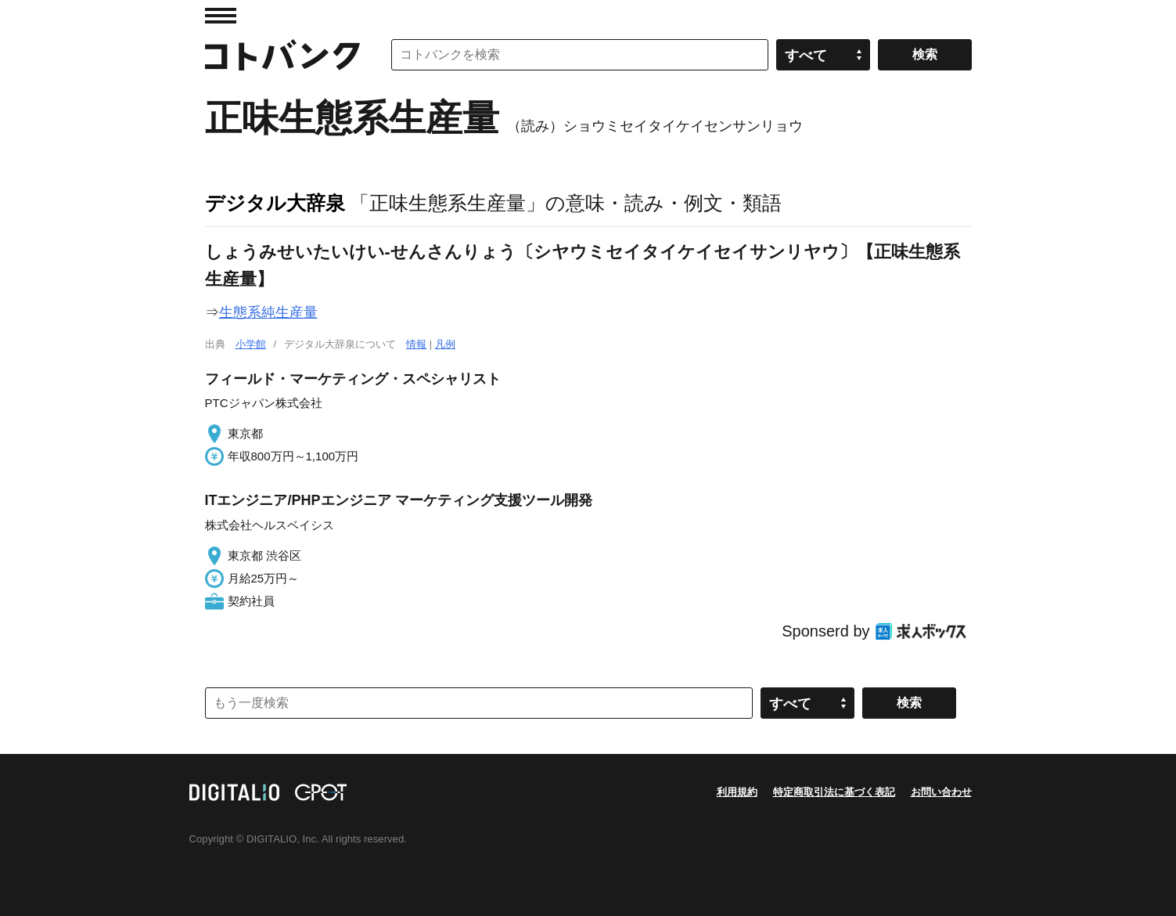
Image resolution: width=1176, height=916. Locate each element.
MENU (220, 15)
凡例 (445, 344)
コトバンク (282, 54)
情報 (416, 344)
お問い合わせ (941, 792)
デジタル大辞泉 (275, 203)
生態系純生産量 (268, 312)
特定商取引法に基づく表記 (834, 792)
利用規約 (737, 792)
